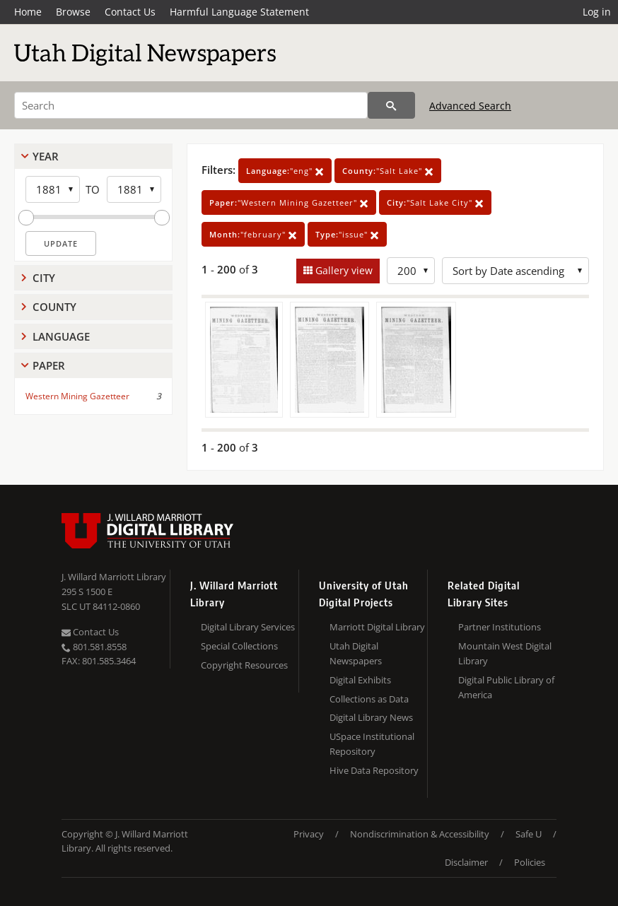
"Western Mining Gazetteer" (288, 202)
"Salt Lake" (387, 170)
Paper (49, 365)
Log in (597, 11)
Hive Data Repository (374, 770)
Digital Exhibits (360, 679)
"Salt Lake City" (435, 202)
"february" (253, 234)
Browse (73, 11)
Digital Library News (371, 717)
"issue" (347, 234)
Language (61, 336)
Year (46, 156)
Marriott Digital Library (377, 626)
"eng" (285, 170)
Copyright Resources (244, 665)
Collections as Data (369, 699)
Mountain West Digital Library (505, 653)
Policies (529, 862)
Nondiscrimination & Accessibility (419, 834)
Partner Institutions (499, 626)
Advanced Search (470, 105)
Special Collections (239, 646)
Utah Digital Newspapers (356, 653)
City (44, 278)
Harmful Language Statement (239, 11)
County (54, 307)
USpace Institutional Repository (372, 744)
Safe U (528, 834)
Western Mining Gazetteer (77, 396)
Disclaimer (466, 862)
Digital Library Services (248, 626)
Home (28, 11)
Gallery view (343, 270)
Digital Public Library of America (506, 687)
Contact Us (130, 11)
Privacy (308, 834)
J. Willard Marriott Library (114, 576)
